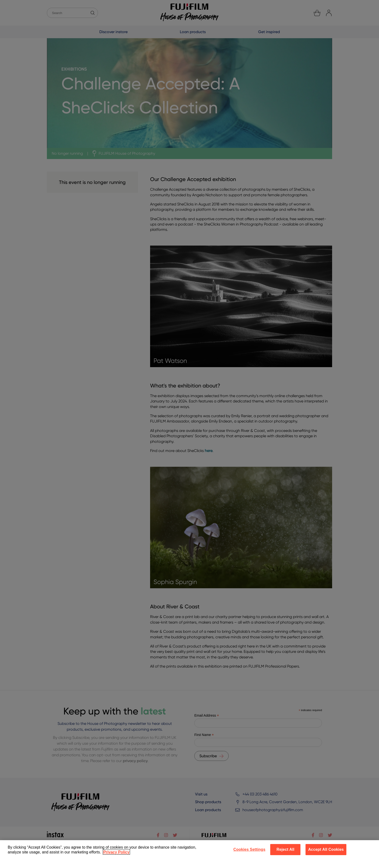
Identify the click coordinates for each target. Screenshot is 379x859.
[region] (189, 849)
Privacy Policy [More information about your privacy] (116, 852)
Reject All (285, 849)
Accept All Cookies (326, 849)
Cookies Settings (249, 849)
